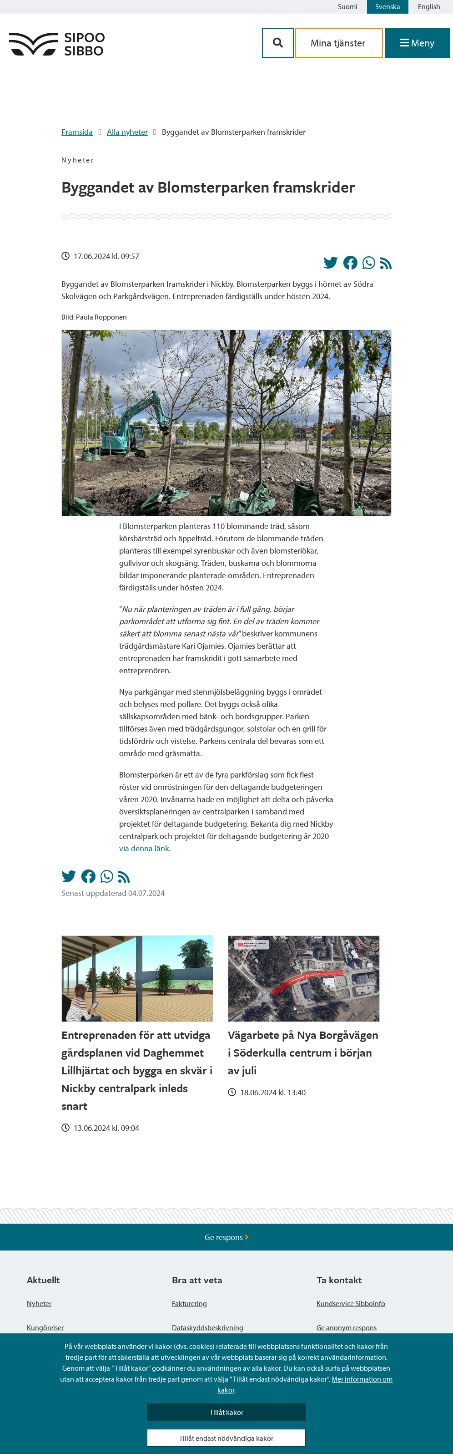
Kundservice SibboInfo (351, 1303)
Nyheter (39, 1303)
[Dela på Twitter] (330, 265)
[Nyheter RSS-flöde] (386, 265)
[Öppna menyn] (417, 43)
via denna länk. (145, 848)
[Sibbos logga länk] (57, 52)
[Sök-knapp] (278, 43)
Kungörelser (45, 1327)
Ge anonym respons (347, 1327)
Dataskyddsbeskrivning (207, 1327)
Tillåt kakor (226, 1412)
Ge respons (227, 1237)
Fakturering (189, 1303)
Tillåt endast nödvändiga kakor (226, 1438)
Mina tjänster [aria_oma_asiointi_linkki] (339, 42)
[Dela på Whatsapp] (368, 265)
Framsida (77, 132)
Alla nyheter (127, 132)
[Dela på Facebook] (350, 265)
